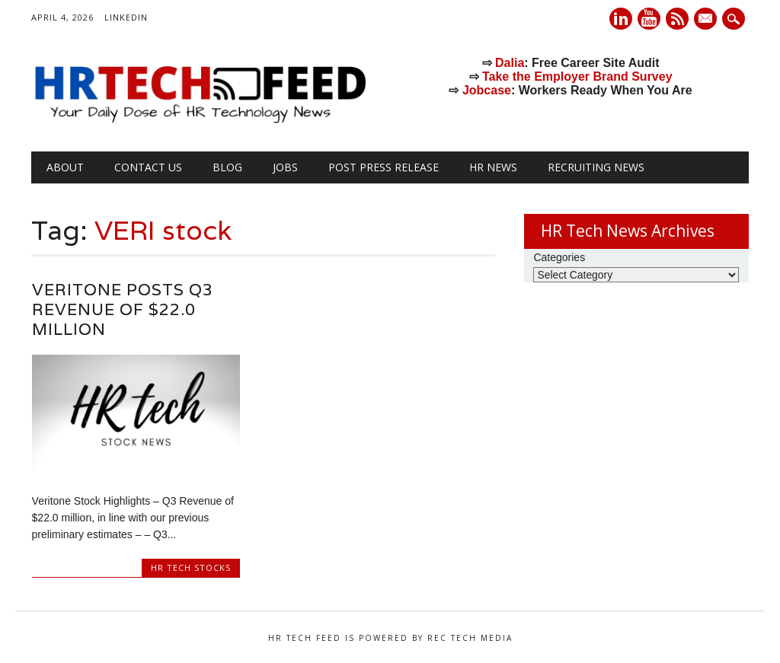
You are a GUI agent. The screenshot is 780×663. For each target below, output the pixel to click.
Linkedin (620, 19)
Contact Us (148, 167)
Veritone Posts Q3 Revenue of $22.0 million (122, 309)
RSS (677, 19)
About (65, 167)
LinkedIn (126, 17)
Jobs (285, 167)
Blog (227, 167)
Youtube (649, 19)
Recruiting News (596, 167)
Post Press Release (383, 167)
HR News (493, 167)
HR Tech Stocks (191, 567)
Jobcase (486, 90)
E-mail (707, 20)
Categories (559, 257)
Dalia (509, 62)
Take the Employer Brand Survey (577, 76)
